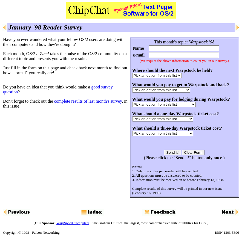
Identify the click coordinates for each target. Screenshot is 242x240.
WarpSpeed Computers (72, 223)
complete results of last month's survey (88, 101)
